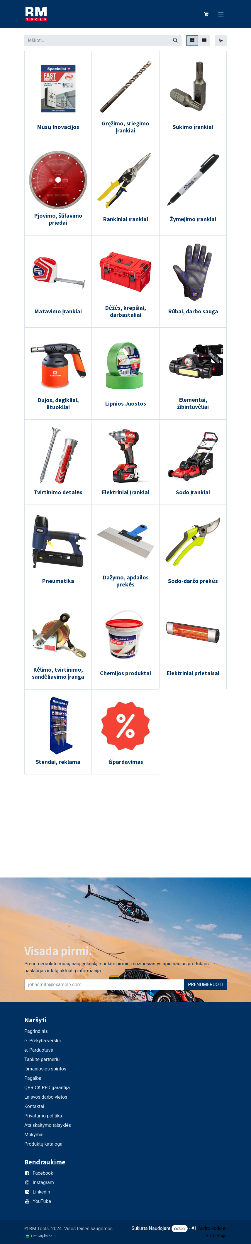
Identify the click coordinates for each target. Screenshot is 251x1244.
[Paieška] (175, 40)
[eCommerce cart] (206, 14)
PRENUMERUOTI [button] (205, 984)
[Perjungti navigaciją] (221, 14)
